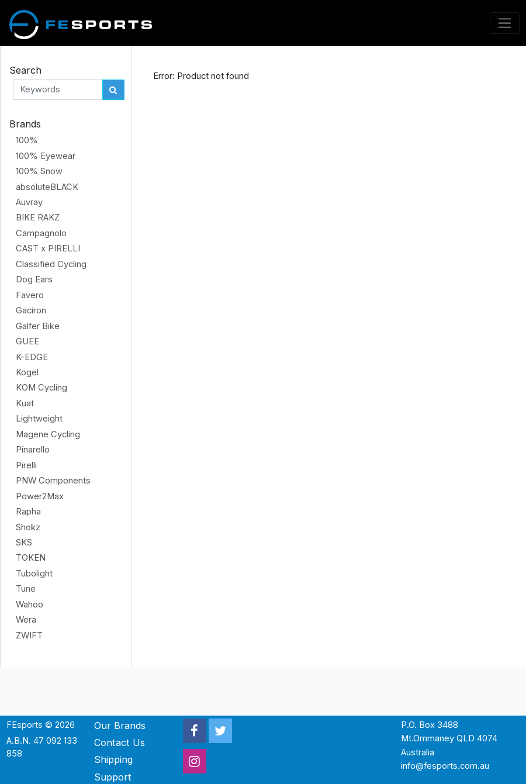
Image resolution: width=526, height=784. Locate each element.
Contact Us (119, 742)
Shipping (113, 759)
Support (113, 777)
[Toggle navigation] (505, 23)
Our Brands (120, 725)
